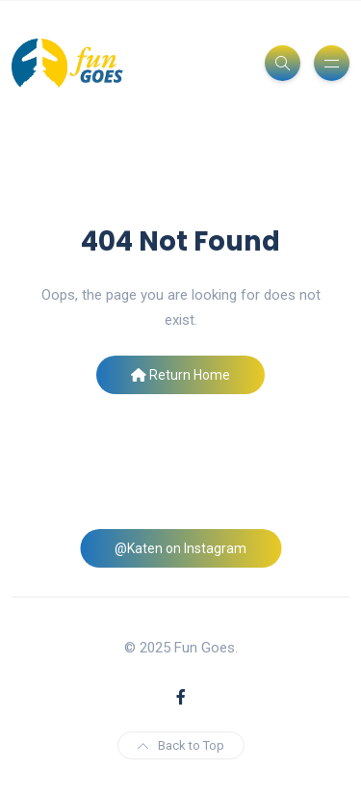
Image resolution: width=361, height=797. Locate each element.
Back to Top (181, 745)
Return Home (180, 375)
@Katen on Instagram (180, 548)
